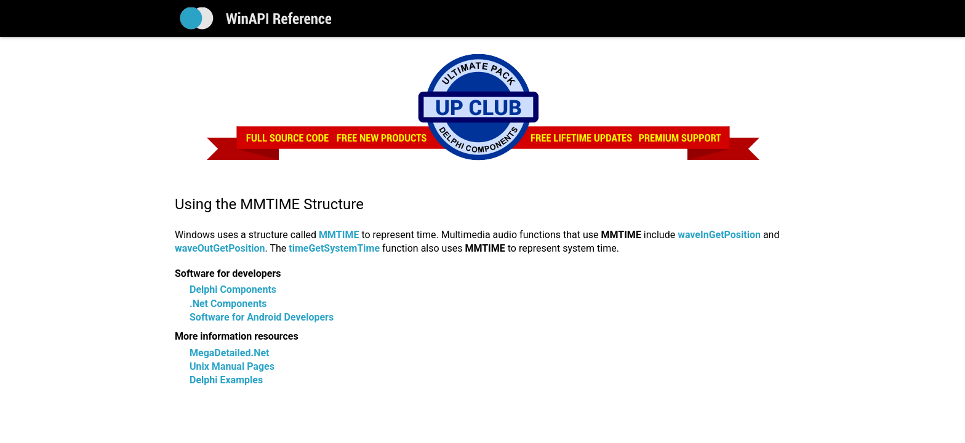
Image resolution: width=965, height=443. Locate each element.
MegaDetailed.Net (229, 353)
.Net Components (228, 303)
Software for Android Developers (262, 317)
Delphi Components (233, 289)
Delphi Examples (226, 380)
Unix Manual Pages (232, 366)
